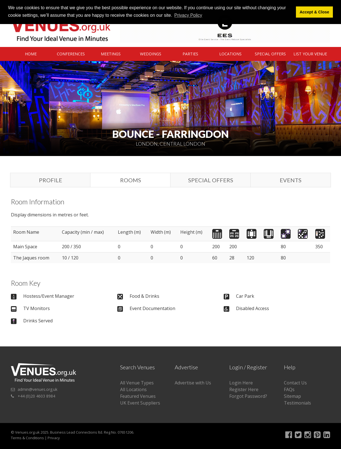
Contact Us (295, 383)
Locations (230, 53)
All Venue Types (137, 383)
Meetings (111, 53)
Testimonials (297, 403)
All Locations (133, 389)
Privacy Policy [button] (188, 15)
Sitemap (292, 396)
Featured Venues (138, 396)
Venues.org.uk (27, 432)
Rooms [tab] (130, 180)
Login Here (241, 383)
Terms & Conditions (27, 437)
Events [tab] (291, 180)
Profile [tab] (50, 180)
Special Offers (270, 53)
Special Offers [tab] (210, 180)
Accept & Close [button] (314, 12)
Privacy (54, 437)
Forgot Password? (248, 396)
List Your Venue (310, 53)
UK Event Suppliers (140, 403)
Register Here (243, 389)
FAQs (289, 389)
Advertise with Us (193, 383)
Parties (190, 53)
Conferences (71, 53)
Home (31, 53)
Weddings (150, 53)
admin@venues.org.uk (37, 389)
